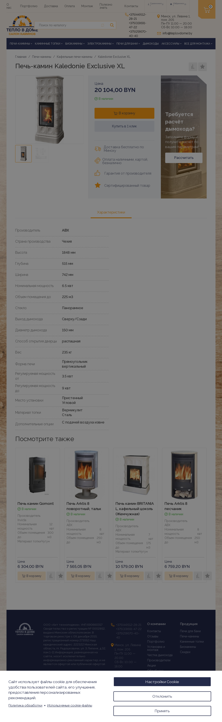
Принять (162, 710)
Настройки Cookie (162, 680)
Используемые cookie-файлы (69, 704)
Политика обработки (25, 704)
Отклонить (162, 695)
